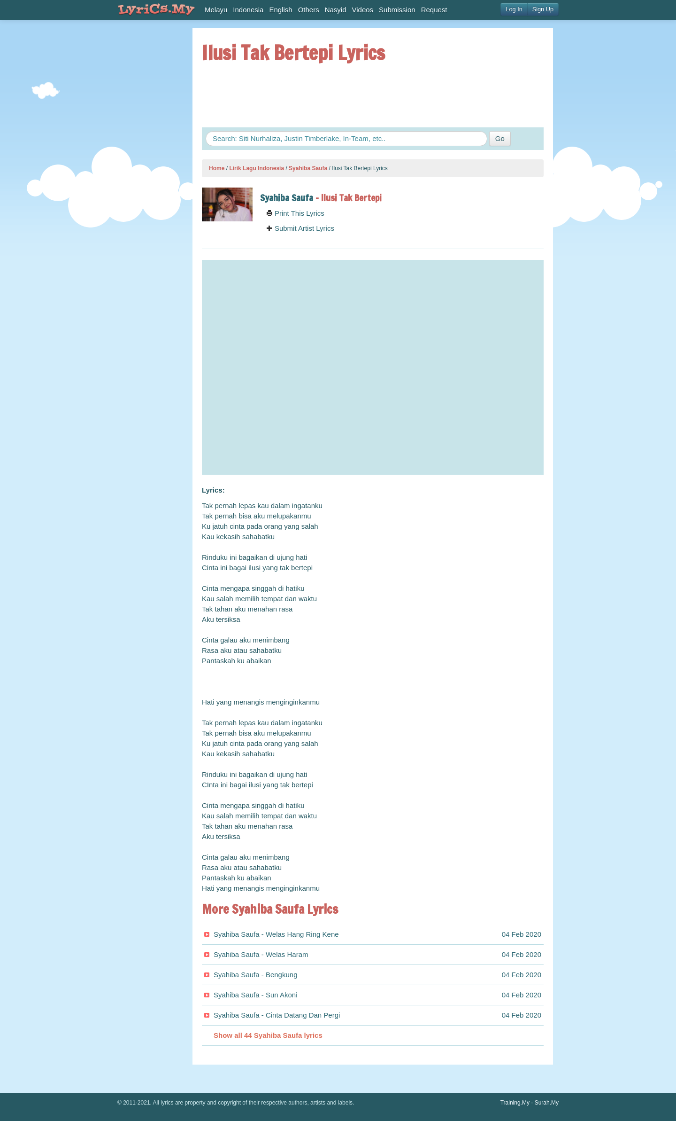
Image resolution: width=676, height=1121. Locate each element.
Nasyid (335, 10)
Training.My (515, 1102)
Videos (363, 10)
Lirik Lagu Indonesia (256, 168)
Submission (397, 10)
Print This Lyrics (295, 213)
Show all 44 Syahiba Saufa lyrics (268, 1035)
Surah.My (547, 1102)
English (280, 10)
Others (308, 10)
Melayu (216, 10)
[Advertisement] (145, 169)
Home (216, 168)
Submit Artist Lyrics (300, 228)
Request (434, 10)
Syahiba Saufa (308, 168)
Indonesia (248, 10)
